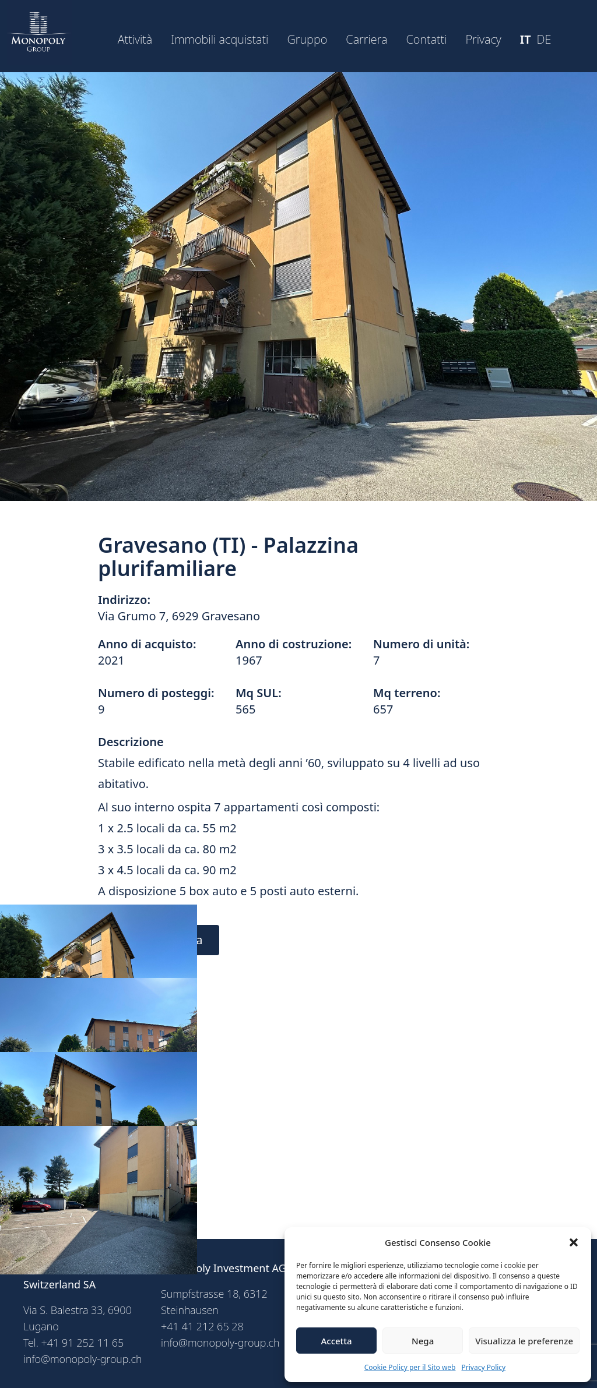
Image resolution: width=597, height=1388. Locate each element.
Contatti (426, 39)
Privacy (483, 39)
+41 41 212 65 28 (202, 1326)
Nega (423, 1341)
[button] (574, 1242)
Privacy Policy (484, 1367)
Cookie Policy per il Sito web (410, 1367)
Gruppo (307, 39)
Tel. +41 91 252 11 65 (73, 1343)
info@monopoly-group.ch (82, 1359)
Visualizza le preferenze (524, 1341)
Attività (135, 39)
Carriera (366, 39)
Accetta (336, 1341)
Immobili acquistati (219, 39)
